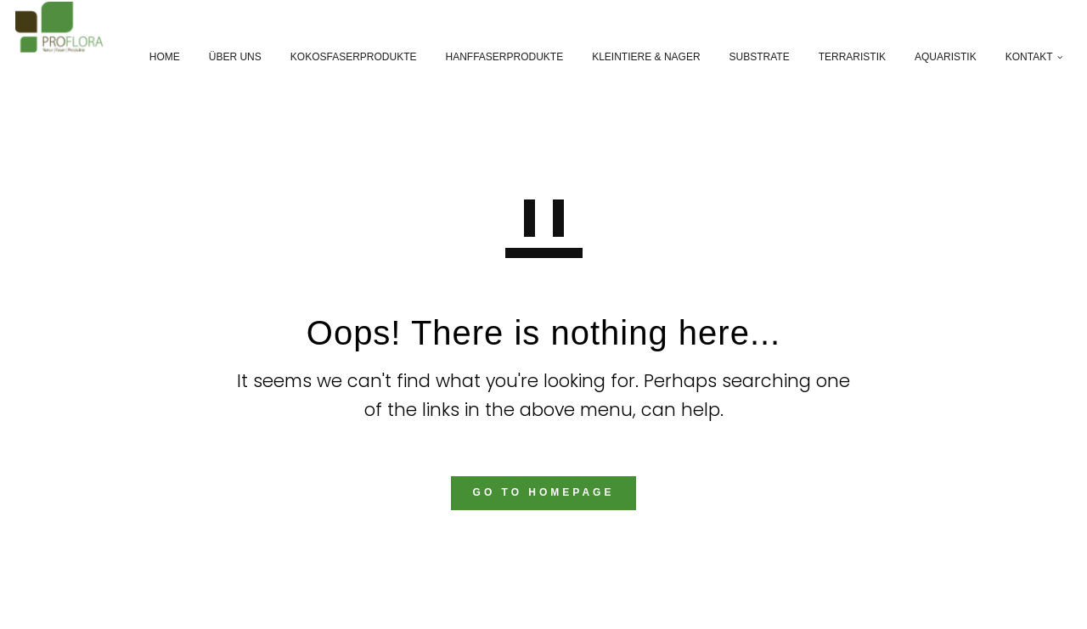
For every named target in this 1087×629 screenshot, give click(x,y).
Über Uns (224, 57)
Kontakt (1018, 57)
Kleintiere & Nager (636, 57)
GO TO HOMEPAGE (544, 492)
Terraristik (841, 57)
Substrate (748, 57)
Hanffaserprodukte (494, 57)
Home (153, 57)
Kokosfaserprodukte (342, 57)
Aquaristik (935, 57)
